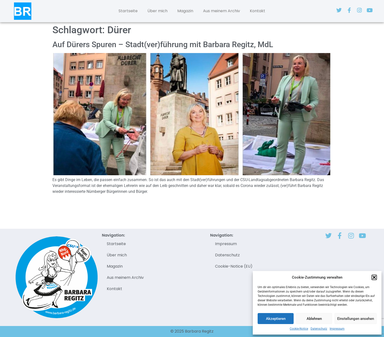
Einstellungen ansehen (355, 318)
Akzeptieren (276, 318)
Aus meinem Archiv (221, 11)
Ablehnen (314, 318)
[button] (374, 277)
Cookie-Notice (299, 328)
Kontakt (257, 11)
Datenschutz (319, 328)
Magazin (185, 11)
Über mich (157, 11)
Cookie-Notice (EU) (233, 266)
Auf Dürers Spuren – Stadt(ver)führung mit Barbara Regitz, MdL (162, 44)
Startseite (128, 11)
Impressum (337, 328)
